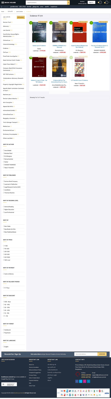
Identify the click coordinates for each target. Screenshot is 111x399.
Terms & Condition (34, 367)
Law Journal (7, 30)
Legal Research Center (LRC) (11, 187)
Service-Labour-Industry (11, 98)
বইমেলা (49, 381)
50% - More (7, 302)
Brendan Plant (7, 153)
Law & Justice (19, 11)
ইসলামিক (29, 8)
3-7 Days (6, 288)
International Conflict (10, 110)
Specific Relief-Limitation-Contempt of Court (13, 89)
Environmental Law (9, 130)
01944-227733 (82, 4)
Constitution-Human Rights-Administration (11, 35)
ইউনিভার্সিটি (10, 11)
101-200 (6, 248)
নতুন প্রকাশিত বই (52, 367)
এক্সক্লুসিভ (50, 378)
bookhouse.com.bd (19, 394)
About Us (31, 364)
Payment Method (34, 381)
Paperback (6, 333)
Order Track (32, 387)
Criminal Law (8, 40)
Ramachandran (8, 159)
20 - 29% (6, 310)
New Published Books (9, 232)
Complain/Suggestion (35, 373)
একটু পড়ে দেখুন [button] (43, 22)
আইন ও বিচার (22, 8)
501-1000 (6, 257)
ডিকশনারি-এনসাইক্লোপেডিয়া (55, 373)
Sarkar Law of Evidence (39, 45)
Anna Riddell (7, 150)
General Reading (8, 206)
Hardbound (7, 330)
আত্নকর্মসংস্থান (54, 8)
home (2, 11)
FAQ (30, 384)
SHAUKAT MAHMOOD (9, 165)
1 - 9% (5, 316)
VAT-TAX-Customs (9, 74)
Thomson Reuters (9, 193)
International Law (9, 114)
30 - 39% (6, 307)
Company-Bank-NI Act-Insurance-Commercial (12, 69)
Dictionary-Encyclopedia (11, 134)
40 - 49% (6, 304)
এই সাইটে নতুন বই (52, 364)
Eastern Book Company (10, 181)
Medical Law (7, 126)
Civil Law (7, 52)
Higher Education (8, 209)
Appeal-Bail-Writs (9, 106)
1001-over (6, 260)
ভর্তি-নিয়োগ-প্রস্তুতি (52, 376)
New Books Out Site (9, 229)
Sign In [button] (91, 3)
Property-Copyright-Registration (13, 84)
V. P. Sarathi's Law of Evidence (79, 80)
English (5, 346)
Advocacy (6, 26)
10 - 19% (6, 313)
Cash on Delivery (8, 274)
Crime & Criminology (10, 44)
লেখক (42, 8)
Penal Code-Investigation (11, 56)
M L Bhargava (7, 156)
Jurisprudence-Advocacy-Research (13, 79)
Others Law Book (8, 138)
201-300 (6, 251)
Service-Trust (8, 22)
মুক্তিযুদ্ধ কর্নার (36, 8)
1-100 (5, 246)
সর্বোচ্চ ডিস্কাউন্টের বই (53, 370)
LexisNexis (6, 190)
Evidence (6, 48)
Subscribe (100, 354)
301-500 (6, 254)
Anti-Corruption (8, 102)
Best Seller (7, 226)
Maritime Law (7, 94)
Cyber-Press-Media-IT (10, 64)
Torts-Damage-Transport (11, 122)
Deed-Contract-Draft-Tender (12, 60)
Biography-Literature (10, 118)
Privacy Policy (33, 376)
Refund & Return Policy (35, 370)
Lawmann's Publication (10, 184)
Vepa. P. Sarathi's (8, 167)
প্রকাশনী (47, 8)
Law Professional (8, 212)
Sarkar (5, 162)
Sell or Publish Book (34, 378)
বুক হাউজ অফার (14, 8)
